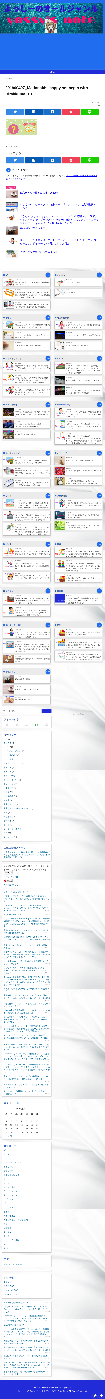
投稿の (9, 1286)
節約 (5, 833)
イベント (7, 767)
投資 (5, 812)
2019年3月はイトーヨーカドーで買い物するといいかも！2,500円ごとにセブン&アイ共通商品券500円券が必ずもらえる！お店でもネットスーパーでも (83, 657)
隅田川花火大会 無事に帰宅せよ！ (26, 434)
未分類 (6, 825)
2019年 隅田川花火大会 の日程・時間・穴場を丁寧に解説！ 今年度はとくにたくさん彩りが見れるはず (32, 414)
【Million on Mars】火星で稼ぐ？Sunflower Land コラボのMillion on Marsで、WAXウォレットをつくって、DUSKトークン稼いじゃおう (32, 600)
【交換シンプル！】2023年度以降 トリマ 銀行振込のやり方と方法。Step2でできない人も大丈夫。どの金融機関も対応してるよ (83, 600)
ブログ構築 (8, 796)
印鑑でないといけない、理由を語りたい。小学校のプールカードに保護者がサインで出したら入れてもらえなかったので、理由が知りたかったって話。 (27, 954)
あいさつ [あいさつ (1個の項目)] (6, 1264)
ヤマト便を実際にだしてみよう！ (39, 252)
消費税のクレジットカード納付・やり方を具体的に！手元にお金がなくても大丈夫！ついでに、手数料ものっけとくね (32, 368)
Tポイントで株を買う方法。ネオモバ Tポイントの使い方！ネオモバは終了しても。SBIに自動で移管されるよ (32, 566)
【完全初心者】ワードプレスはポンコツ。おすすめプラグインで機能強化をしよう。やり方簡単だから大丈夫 (83, 505)
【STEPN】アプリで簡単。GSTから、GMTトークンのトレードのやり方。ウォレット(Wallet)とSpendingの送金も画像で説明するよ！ (32, 612)
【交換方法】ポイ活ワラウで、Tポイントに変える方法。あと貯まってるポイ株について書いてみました (32, 554)
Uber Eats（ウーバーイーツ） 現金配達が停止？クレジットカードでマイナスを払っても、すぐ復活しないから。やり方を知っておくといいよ (26, 907)
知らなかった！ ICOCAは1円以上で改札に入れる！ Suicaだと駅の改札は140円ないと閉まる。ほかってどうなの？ (26, 970)
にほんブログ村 (11, 877)
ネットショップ (10, 784)
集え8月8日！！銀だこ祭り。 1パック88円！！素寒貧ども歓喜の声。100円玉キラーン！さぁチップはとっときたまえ (32, 392)
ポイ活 (6, 800)
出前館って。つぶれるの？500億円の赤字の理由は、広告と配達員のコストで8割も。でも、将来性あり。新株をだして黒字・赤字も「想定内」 (32, 380)
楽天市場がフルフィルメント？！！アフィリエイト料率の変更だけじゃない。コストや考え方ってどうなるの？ (32, 473)
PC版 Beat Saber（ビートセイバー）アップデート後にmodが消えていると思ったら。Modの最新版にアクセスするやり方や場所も (32, 295)
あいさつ (7, 743)
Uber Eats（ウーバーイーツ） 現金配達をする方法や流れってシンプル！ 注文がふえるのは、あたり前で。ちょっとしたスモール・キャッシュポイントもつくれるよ (27, 1056)
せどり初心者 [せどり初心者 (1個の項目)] (16, 1264)
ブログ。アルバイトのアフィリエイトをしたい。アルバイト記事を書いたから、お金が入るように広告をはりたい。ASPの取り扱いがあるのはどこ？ (32, 517)
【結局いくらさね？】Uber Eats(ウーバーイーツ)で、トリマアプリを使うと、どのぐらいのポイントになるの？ (83, 426)
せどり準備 (8, 759)
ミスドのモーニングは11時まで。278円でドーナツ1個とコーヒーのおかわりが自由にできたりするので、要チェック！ (27, 1047)
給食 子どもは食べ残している (16, 892)
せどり (6, 747)
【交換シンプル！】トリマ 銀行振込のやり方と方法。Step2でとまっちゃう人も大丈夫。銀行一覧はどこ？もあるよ (26, 898)
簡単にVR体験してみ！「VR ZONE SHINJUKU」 (83, 380)
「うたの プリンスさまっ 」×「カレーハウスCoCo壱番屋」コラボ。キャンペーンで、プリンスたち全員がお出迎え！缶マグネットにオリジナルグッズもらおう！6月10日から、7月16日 (59, 220)
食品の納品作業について (23, 699)
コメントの (11, 1290)
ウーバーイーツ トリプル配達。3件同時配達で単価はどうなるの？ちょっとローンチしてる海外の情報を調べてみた (83, 414)
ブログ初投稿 (70, 292)
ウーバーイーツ (10, 780)
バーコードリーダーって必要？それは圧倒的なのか (83, 335)
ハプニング (8, 788)
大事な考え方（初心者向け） (16, 808)
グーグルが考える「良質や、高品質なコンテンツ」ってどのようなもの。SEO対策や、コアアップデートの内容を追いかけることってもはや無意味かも (32, 505)
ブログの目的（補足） (73, 282)
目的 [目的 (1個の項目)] (21, 1264)
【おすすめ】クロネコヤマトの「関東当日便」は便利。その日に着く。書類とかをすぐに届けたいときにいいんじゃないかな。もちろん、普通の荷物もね (27, 1028)
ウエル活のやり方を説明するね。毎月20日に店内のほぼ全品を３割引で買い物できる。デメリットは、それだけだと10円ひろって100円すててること (84, 645)
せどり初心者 (9, 755)
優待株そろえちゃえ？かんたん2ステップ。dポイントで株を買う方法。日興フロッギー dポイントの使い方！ (32, 578)
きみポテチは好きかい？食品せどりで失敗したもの (83, 471)
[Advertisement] (52, 49)
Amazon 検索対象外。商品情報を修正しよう (30, 345)
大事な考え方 (9, 804)
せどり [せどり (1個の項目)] (10, 1264)
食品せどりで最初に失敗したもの (39, 192)
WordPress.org (10, 1294)
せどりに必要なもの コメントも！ (77, 345)
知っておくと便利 (11, 829)
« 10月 (11, 1136)
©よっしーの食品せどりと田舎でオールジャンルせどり (43, 1391)
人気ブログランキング (13, 885)
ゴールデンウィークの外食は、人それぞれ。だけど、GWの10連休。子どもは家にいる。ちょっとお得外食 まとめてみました (26, 1019)
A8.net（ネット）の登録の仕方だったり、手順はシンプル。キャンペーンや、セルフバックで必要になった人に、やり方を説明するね (32, 634)
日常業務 (7, 817)
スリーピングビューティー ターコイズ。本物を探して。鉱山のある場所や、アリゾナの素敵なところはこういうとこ (27, 1037)
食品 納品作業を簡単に (32, 228)
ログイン (7, 1282)
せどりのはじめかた (12, 751)
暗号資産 (7, 821)
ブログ (6, 792)
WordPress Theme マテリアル (58, 1387)
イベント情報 (9, 776)
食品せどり (8, 837)
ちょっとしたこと (11, 763)
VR (5, 739)
